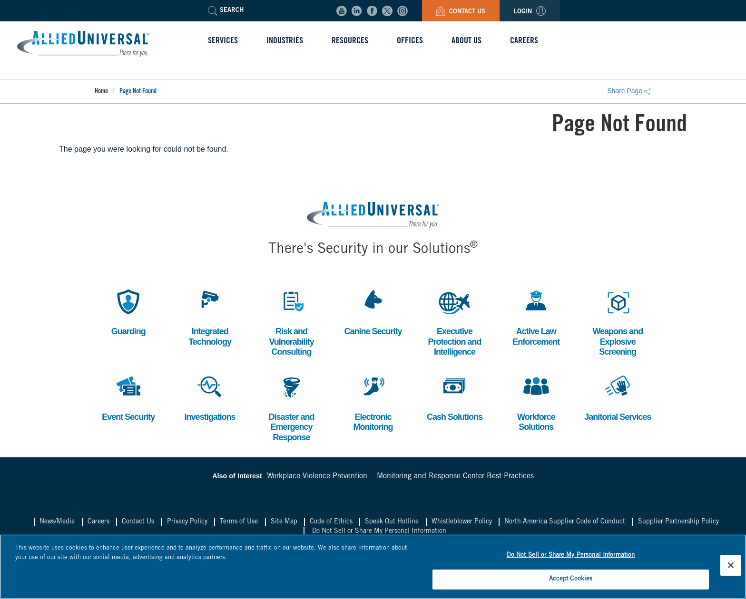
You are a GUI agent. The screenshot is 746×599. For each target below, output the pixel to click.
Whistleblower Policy (462, 522)
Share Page (629, 91)
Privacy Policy (187, 522)
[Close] (730, 565)
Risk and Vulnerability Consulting (291, 321)
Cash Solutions (454, 397)
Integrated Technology (209, 316)
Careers (98, 522)
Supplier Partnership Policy (678, 522)
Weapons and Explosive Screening (617, 321)
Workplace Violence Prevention (317, 476)
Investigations (210, 397)
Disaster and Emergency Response (291, 407)
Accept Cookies (571, 579)
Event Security (128, 397)
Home (101, 91)
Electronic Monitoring (373, 402)
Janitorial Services (617, 397)
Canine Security (373, 311)
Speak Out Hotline (392, 522)
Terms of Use (239, 522)
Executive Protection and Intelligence (454, 321)
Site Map (284, 522)
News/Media (57, 522)
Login (530, 12)
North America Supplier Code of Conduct (564, 522)
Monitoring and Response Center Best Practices (455, 476)
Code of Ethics (331, 522)
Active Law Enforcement (536, 316)
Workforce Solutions (536, 402)
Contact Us (460, 12)
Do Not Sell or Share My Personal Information (379, 531)
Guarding (128, 311)
